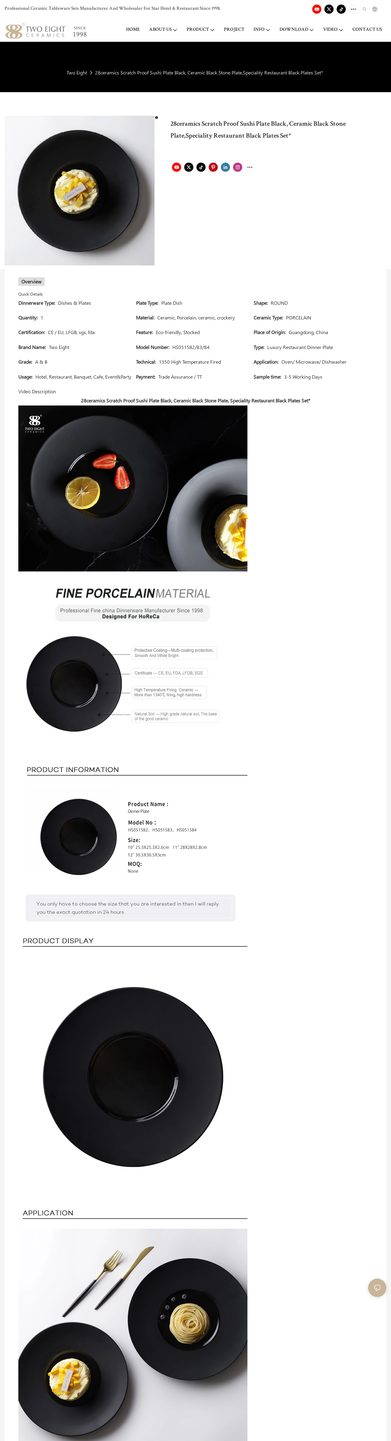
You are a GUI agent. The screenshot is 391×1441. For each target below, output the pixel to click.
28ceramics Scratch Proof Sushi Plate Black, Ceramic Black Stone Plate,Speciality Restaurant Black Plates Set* (209, 72)
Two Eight (77, 72)
